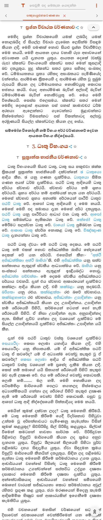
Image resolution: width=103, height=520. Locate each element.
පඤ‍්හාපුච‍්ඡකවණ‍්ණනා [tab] (52, 15)
